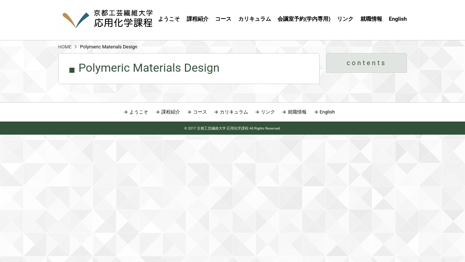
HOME (65, 46)
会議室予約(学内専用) (304, 19)
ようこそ (169, 19)
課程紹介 (198, 19)
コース (200, 112)
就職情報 (371, 19)
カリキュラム (254, 19)
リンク (345, 19)
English (398, 19)
